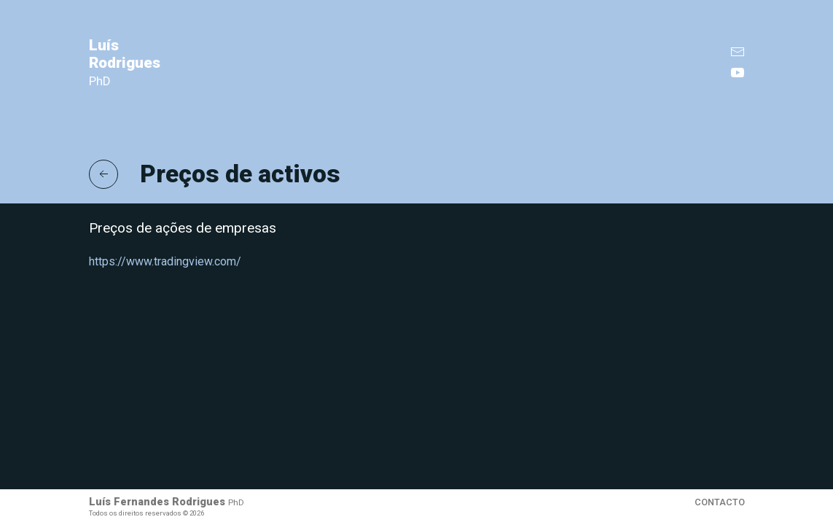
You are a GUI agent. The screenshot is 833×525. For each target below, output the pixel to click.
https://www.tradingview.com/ (165, 261)
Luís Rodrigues (124, 62)
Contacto (720, 502)
